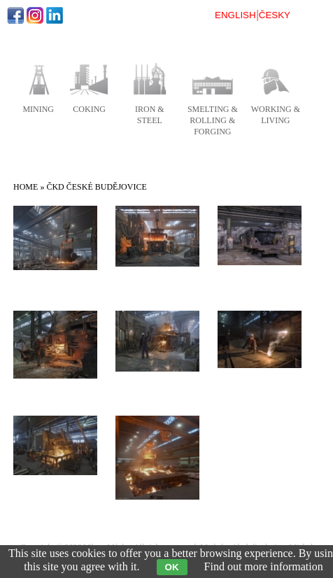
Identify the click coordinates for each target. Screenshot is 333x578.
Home (25, 187)
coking (89, 109)
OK (172, 567)
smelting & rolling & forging (212, 120)
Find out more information (263, 566)
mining (38, 109)
